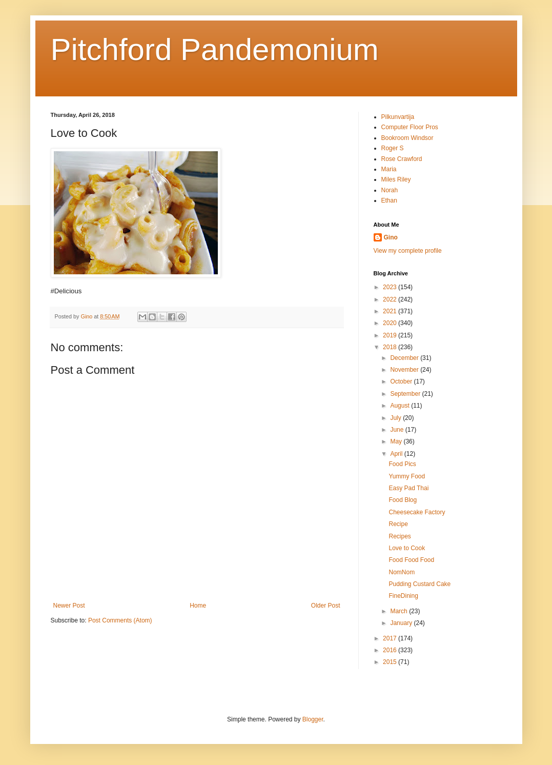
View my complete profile (408, 250)
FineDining (403, 595)
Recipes (400, 536)
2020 (390, 323)
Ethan (389, 200)
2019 (390, 335)
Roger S (392, 148)
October (402, 381)
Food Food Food (411, 559)
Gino (391, 237)
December (405, 357)
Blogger (312, 719)
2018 (390, 347)
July (396, 417)
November (405, 369)
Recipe (398, 524)
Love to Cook (407, 548)
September (406, 393)
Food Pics (402, 464)
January (402, 623)
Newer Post (69, 605)
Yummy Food (407, 476)
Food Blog (403, 500)
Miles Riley (396, 179)
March (399, 611)
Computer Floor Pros (409, 127)
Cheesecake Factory (417, 512)
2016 (390, 650)
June (397, 429)
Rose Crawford (401, 159)
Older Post (325, 605)
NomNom (402, 572)
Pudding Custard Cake (420, 584)
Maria (389, 169)
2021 (390, 311)
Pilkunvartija (398, 116)
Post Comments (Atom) (120, 620)
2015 (390, 662)
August (400, 405)
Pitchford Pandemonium (215, 49)
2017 (390, 638)
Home (198, 605)
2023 (390, 287)
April (397, 453)
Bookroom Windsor (407, 138)
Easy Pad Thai (408, 488)
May (396, 441)
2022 (390, 299)
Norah (389, 190)
